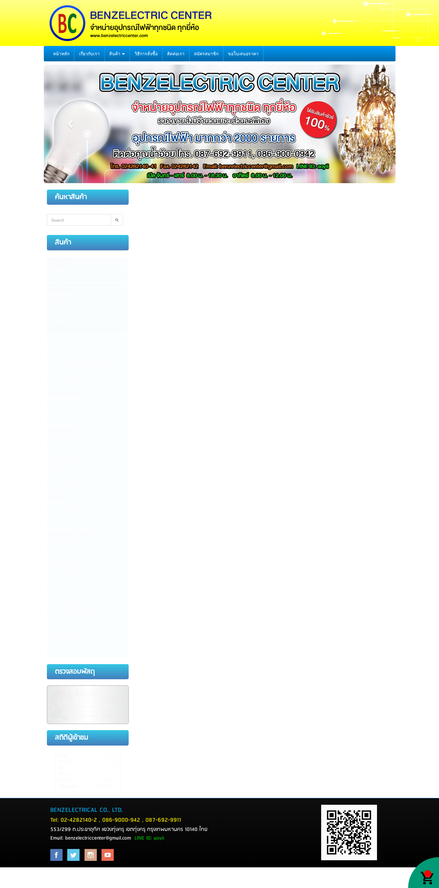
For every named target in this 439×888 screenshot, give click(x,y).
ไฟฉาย (58, 496)
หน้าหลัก (61, 53)
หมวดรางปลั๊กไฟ (69, 379)
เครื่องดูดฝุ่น (63, 548)
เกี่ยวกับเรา (89, 53)
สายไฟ (60, 263)
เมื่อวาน (63, 774)
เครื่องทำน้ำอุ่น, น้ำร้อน (73, 509)
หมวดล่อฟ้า (64, 392)
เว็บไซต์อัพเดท (67, 787)
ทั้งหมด (62, 755)
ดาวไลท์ (61, 315)
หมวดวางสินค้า (68, 651)
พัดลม (59, 470)
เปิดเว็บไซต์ (65, 780)
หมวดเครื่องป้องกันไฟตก (74, 612)
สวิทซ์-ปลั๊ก (64, 276)
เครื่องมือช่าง (66, 561)
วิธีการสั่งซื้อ (146, 53)
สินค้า (117, 53)
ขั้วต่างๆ (59, 302)
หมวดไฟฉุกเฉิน (66, 600)
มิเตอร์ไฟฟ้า (63, 431)
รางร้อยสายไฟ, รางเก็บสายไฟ (82, 366)
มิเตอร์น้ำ (60, 444)
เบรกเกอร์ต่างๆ (68, 405)
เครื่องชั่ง (60, 587)
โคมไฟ (60, 328)
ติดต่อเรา (175, 53)
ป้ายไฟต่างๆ (63, 341)
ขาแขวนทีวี (63, 457)
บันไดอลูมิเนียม (66, 574)
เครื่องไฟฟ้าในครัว (69, 535)
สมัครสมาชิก (206, 53)
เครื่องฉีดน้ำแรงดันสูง (72, 522)
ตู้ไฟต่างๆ (63, 418)
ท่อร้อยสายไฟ (66, 354)
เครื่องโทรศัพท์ (67, 483)
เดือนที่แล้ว (65, 762)
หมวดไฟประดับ (68, 638)
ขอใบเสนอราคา (243, 53)
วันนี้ (61, 768)
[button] (70, 123)
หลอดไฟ (62, 289)
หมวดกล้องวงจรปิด (72, 625)
